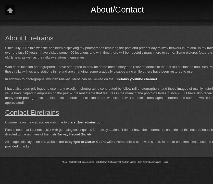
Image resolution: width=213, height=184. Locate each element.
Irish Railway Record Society (70, 134)
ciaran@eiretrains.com (86, 122)
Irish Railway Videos (126, 162)
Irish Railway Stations (106, 162)
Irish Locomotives (86, 162)
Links (165, 162)
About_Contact (69, 162)
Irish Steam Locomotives (149, 162)
